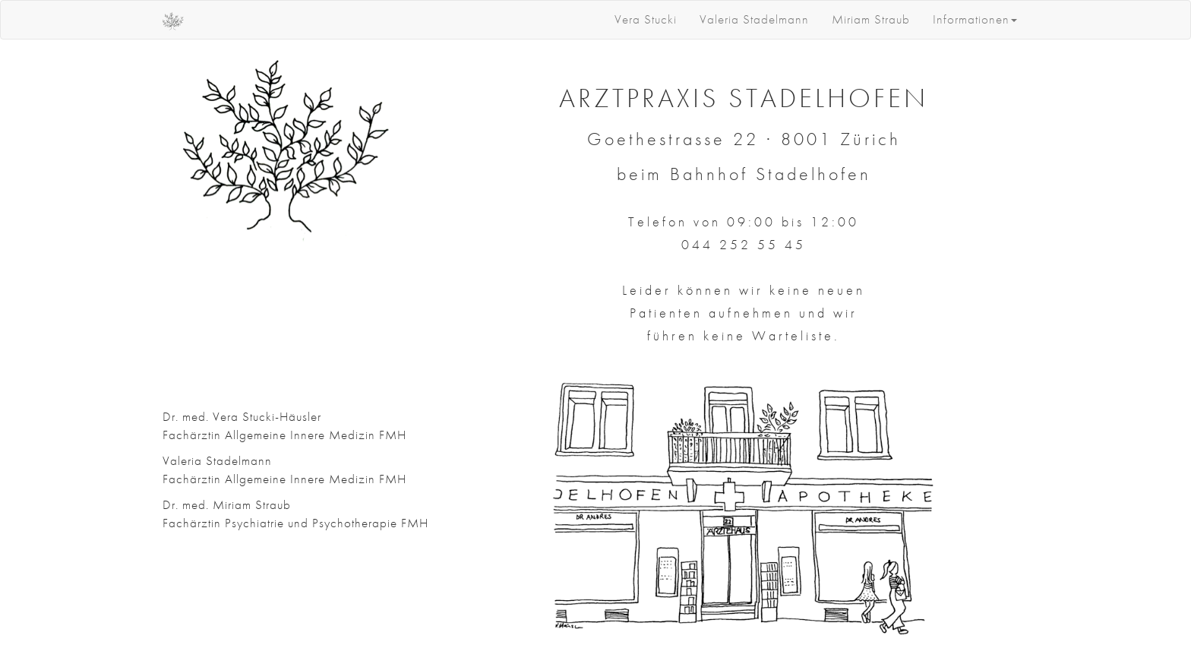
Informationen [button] (975, 19)
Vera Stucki (645, 19)
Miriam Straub (871, 19)
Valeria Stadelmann (754, 19)
